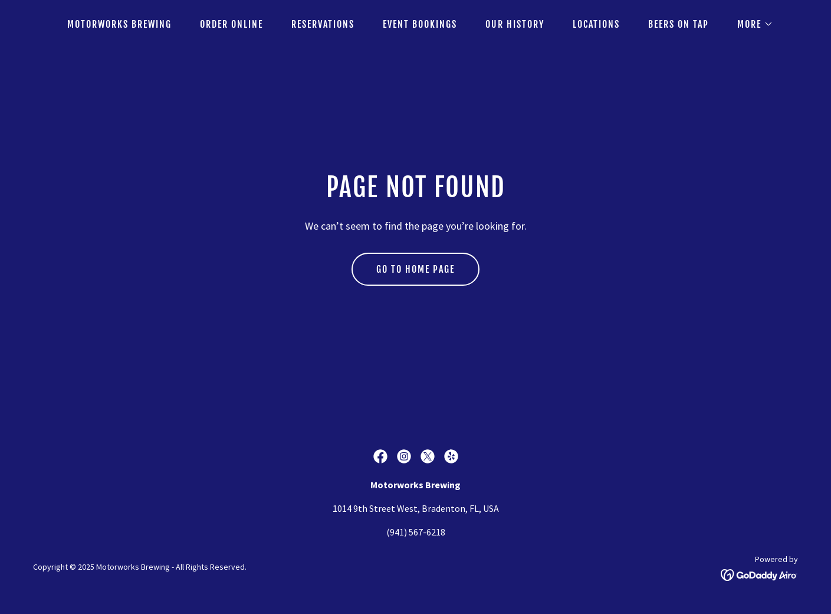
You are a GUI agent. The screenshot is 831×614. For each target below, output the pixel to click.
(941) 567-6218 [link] (415, 532)
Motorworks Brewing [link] (119, 24)
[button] (750, 24)
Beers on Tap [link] (678, 24)
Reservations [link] (322, 24)
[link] (380, 456)
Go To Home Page (415, 269)
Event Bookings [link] (420, 24)
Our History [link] (514, 24)
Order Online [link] (231, 24)
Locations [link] (596, 24)
